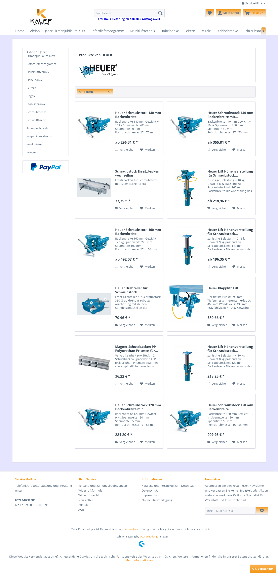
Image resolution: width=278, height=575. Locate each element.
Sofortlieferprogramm (41, 64)
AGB (81, 509)
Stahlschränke (36, 104)
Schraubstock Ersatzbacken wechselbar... (137, 173)
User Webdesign (149, 536)
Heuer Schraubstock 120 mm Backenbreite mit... (138, 407)
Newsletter (85, 500)
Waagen (32, 152)
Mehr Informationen (139, 560)
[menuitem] (129, 15)
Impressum (149, 495)
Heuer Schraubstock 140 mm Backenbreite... (138, 115)
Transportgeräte (38, 128)
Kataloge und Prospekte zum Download (168, 486)
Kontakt (83, 505)
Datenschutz (150, 490)
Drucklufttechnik (38, 72)
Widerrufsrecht (88, 495)
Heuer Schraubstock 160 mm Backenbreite (138, 232)
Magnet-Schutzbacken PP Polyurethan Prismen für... (136, 349)
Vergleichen (125, 149)
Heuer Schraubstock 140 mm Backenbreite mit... (230, 115)
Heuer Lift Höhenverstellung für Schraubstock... (230, 173)
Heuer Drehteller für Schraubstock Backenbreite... (131, 290)
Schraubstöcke (36, 112)
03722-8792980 (25, 500)
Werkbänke (34, 144)
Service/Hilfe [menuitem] (252, 3)
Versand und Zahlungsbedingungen (102, 486)
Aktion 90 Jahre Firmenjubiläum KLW (41, 54)
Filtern (86, 92)
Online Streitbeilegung (157, 500)
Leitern (31, 88)
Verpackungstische (39, 136)
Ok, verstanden (263, 569)
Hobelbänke (35, 80)
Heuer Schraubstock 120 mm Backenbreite (230, 407)
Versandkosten (133, 529)
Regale (31, 96)
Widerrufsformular (91, 490)
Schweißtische (36, 120)
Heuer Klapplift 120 (222, 288)
